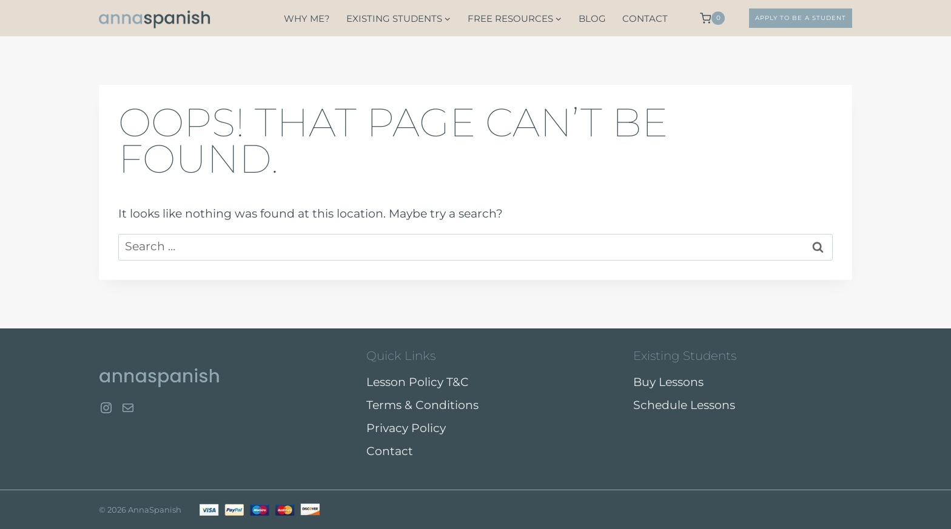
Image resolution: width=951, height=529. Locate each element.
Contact (645, 18)
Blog (592, 18)
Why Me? (307, 18)
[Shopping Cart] (712, 17)
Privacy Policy (406, 428)
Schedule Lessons (684, 405)
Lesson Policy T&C (417, 382)
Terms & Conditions (422, 405)
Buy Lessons (668, 382)
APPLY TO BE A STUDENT (800, 18)
